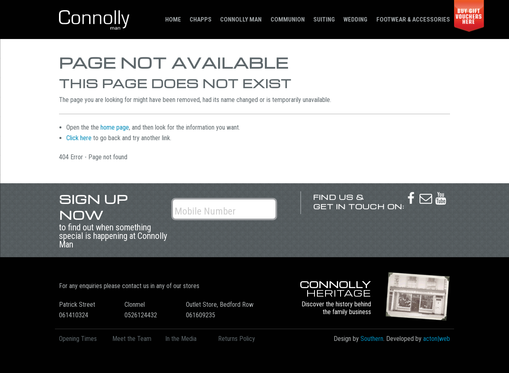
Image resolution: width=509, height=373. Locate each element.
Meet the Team (131, 339)
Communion (288, 19)
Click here (79, 138)
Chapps (201, 19)
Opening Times (78, 339)
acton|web (436, 339)
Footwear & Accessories (413, 19)
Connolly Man (241, 19)
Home (173, 19)
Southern (371, 339)
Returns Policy (236, 339)
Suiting (324, 19)
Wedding (355, 19)
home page (114, 127)
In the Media (181, 339)
